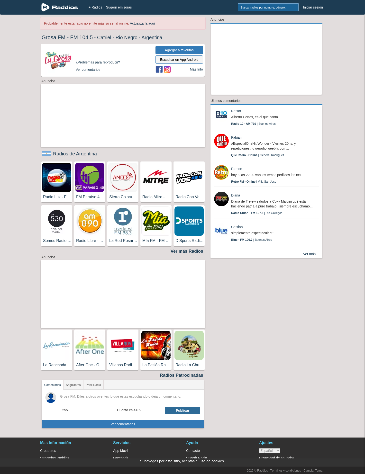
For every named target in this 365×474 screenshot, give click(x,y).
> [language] (269, 450)
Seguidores (73, 385)
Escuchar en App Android (179, 60)
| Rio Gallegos (257, 213)
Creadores (48, 451)
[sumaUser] (153, 410)
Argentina (151, 37)
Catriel (104, 37)
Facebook (120, 458)
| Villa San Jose (253, 181)
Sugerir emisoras (119, 7)
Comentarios (52, 385)
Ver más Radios (187, 251)
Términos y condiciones (285, 470)
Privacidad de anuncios (276, 458)
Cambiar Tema (312, 470)
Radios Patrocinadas (181, 375)
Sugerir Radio (196, 458)
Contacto (193, 451)
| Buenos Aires (253, 123)
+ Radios (95, 7)
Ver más (309, 254)
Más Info (196, 69)
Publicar (182, 410)
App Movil (120, 451)
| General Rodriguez (257, 155)
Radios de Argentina (75, 153)
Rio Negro (126, 37)
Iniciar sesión (313, 7)
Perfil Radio (93, 385)
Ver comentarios (122, 424)
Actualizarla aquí (142, 23)
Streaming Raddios (54, 458)
